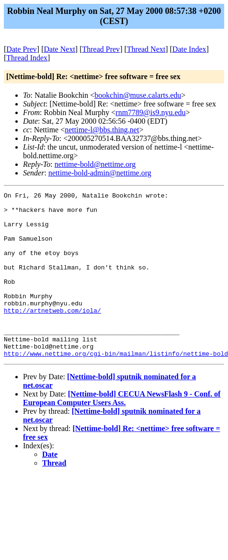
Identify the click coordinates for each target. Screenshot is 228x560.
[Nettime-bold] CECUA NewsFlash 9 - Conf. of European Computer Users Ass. (121, 431)
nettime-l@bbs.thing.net (102, 130)
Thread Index (26, 58)
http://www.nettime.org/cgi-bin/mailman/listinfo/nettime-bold (116, 386)
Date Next (59, 49)
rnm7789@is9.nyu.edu (150, 112)
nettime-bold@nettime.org (95, 164)
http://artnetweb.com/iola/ (52, 334)
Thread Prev (101, 49)
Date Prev (21, 49)
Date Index (189, 49)
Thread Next (146, 49)
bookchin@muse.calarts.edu (137, 95)
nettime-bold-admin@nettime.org (99, 173)
